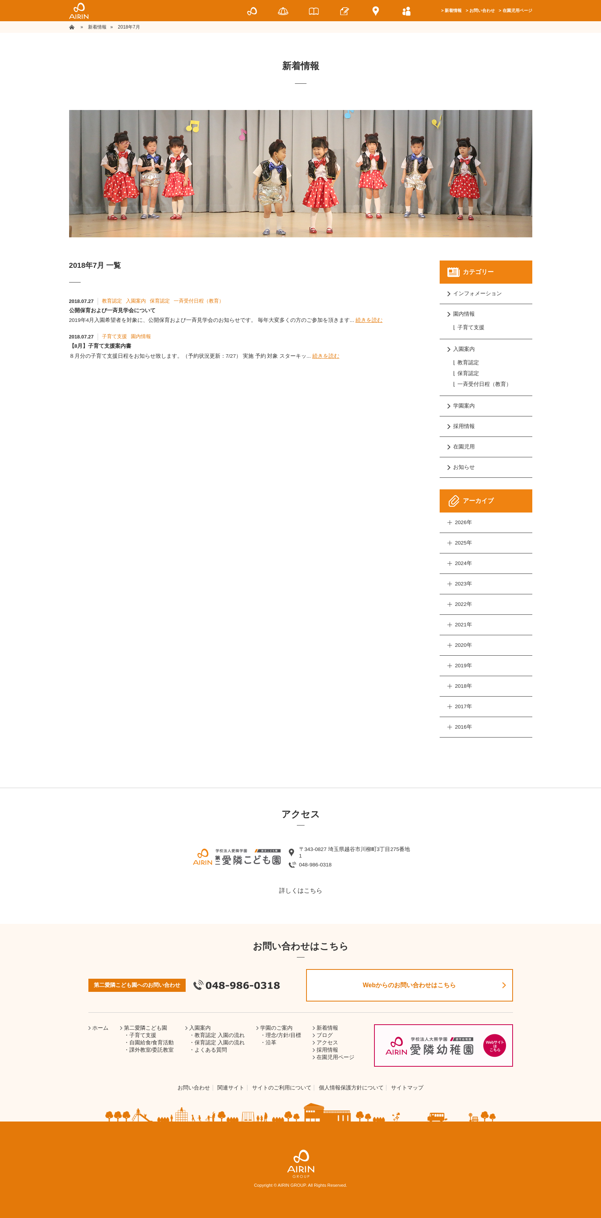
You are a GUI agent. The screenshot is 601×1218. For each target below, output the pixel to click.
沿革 (271, 1042)
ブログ (325, 1035)
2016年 (463, 727)
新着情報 (453, 10)
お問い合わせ (482, 10)
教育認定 (112, 301)
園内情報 (141, 336)
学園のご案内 (276, 1028)
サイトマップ (407, 1088)
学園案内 (464, 406)
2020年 (463, 645)
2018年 (463, 686)
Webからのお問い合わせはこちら (409, 985)
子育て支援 (114, 336)
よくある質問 (211, 1050)
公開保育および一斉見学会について (112, 310)
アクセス (327, 1042)
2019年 (463, 665)
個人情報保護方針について (351, 1088)
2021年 (463, 625)
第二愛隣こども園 (145, 1028)
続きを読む (369, 320)
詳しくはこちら (300, 890)
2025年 (463, 543)
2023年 (463, 584)
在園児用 (464, 447)
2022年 (463, 604)
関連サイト (230, 1088)
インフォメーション (477, 293)
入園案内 (136, 301)
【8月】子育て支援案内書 (100, 346)
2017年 (463, 706)
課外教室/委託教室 (151, 1050)
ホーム (100, 1028)
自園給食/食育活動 (151, 1042)
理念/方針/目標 (283, 1035)
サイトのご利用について (282, 1088)
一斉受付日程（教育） (199, 301)
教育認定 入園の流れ (220, 1035)
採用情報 (464, 426)
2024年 (463, 563)
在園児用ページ (517, 10)
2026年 (463, 522)
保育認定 (160, 301)
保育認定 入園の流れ (220, 1042)
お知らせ (464, 467)
